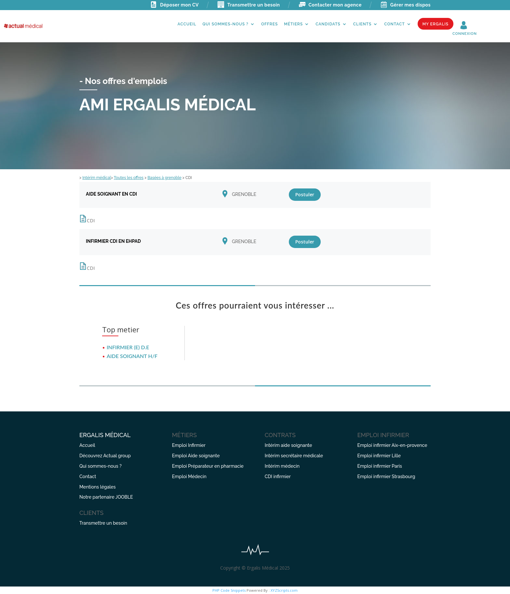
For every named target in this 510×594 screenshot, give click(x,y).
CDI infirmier (278, 476)
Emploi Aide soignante (196, 455)
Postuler (304, 194)
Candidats (328, 24)
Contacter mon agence (330, 4)
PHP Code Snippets (229, 590)
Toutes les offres (128, 177)
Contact (394, 24)
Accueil (187, 24)
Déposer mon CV (174, 4)
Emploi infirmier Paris (379, 466)
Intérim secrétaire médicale (294, 455)
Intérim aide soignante (288, 445)
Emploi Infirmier (189, 445)
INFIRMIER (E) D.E (128, 347)
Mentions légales (97, 487)
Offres (269, 24)
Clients (362, 24)
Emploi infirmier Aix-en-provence (392, 445)
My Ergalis (436, 24)
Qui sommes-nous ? (225, 24)
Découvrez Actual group (105, 455)
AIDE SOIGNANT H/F (132, 356)
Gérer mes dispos (406, 4)
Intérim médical (96, 177)
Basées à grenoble (164, 177)
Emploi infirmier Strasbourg (386, 476)
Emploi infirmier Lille (378, 455)
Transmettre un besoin (249, 4)
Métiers (293, 24)
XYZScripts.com (284, 590)
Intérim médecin (282, 466)
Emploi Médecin (189, 476)
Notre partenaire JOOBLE (106, 497)
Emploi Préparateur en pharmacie (208, 466)
